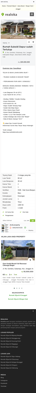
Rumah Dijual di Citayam (9, 365)
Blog (2, 377)
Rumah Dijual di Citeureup (10, 359)
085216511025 (16, 228)
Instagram (4, 380)
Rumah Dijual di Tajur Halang (10, 356)
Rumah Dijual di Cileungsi (9, 347)
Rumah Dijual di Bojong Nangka (11, 335)
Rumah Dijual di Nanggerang (10, 338)
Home (4, 6)
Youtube (3, 386)
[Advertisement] (18, 152)
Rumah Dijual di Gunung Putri (11, 341)
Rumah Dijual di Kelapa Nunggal (11, 362)
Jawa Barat (20, 6)
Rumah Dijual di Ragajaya (9, 344)
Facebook (4, 383)
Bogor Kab (29, 6)
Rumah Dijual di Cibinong (9, 368)
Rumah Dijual (11, 6)
